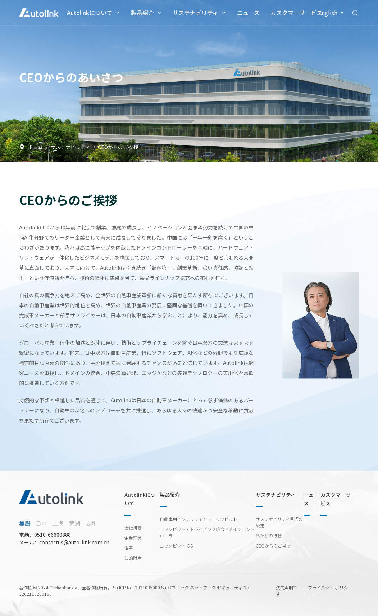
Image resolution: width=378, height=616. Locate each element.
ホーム (31, 147)
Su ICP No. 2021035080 (136, 587)
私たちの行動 (269, 535)
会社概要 (133, 528)
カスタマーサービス (296, 12)
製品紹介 (142, 12)
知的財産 (133, 558)
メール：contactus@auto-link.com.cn (64, 542)
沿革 (128, 548)
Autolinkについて (89, 12)
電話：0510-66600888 (45, 534)
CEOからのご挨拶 (273, 546)
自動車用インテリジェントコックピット (198, 519)
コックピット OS (176, 546)
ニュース (248, 12)
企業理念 (133, 538)
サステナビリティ (195, 12)
